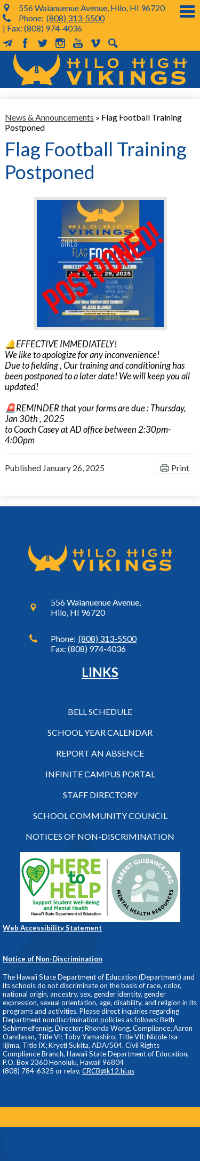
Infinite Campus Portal (100, 774)
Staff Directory (100, 795)
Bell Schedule (100, 711)
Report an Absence (100, 753)
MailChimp (7, 43)
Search (113, 43)
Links (100, 672)
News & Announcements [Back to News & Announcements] (49, 117)
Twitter (42, 43)
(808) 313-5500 (75, 18)
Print (180, 468)
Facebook (25, 43)
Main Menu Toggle (187, 11)
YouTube (78, 43)
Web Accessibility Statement (52, 928)
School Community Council (100, 815)
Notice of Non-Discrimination (52, 959)
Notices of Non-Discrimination (100, 836)
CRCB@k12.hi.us (108, 1071)
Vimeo (95, 43)
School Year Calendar (100, 732)
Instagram (60, 43)
